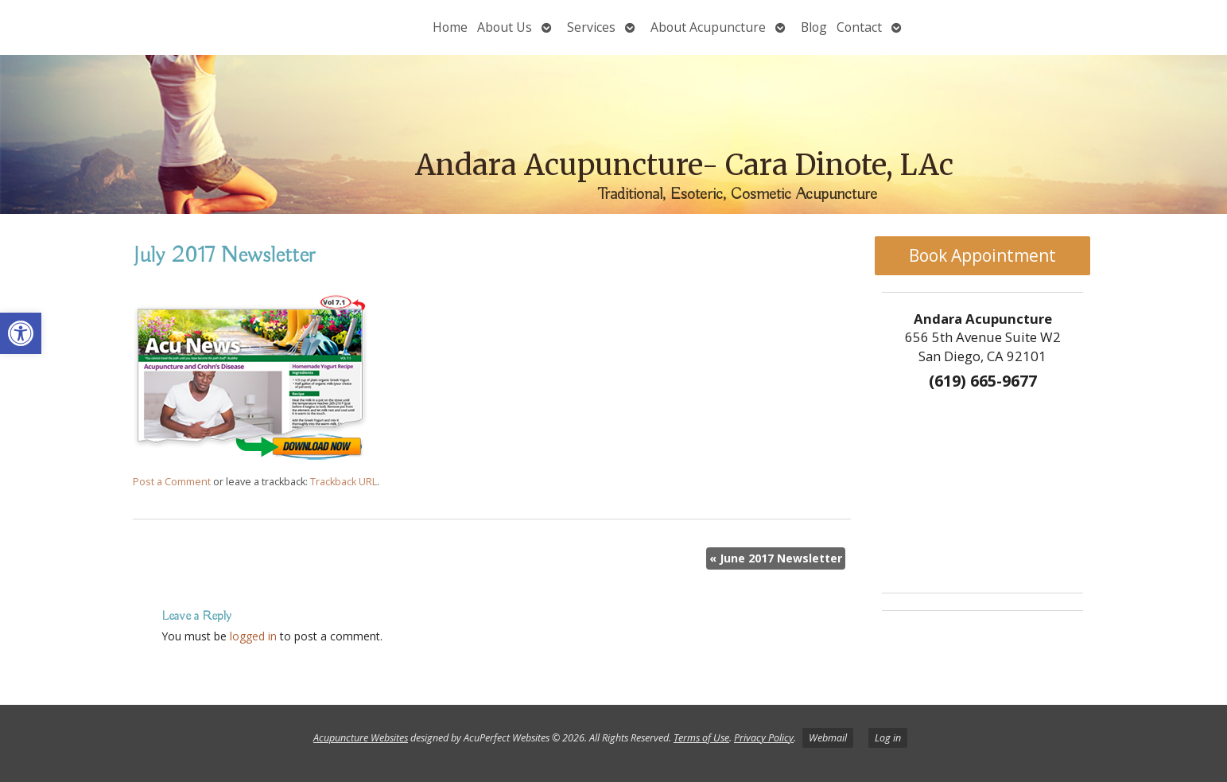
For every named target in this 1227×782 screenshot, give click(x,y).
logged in (253, 636)
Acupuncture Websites (360, 738)
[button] (20, 333)
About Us (504, 27)
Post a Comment (172, 481)
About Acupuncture (708, 27)
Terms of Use (701, 738)
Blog (814, 27)
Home (450, 27)
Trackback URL (343, 481)
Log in (888, 738)
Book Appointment (982, 255)
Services (591, 27)
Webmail (828, 738)
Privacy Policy (764, 738)
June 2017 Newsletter (775, 558)
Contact (859, 27)
